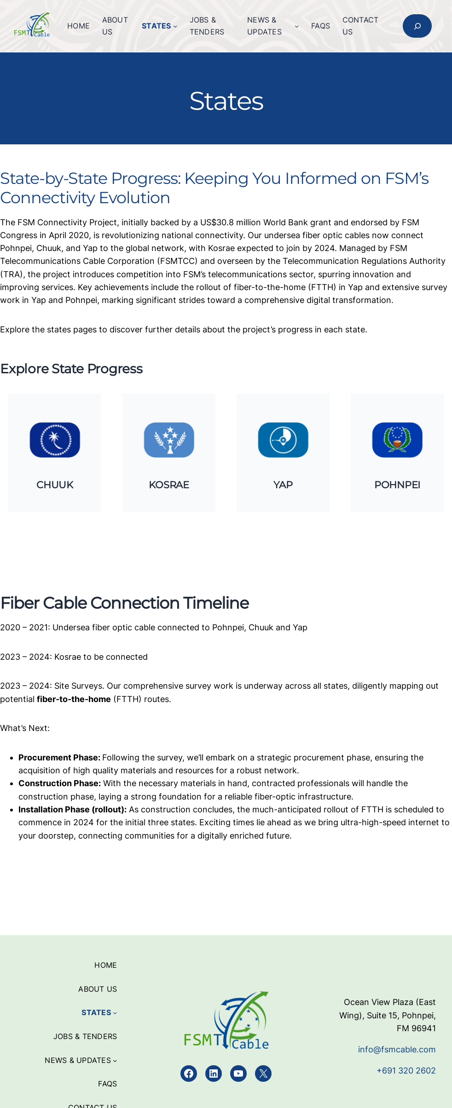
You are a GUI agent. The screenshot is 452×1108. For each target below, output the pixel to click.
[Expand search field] (417, 26)
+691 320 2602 (406, 1070)
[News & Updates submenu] (297, 26)
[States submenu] (175, 26)
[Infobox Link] (55, 452)
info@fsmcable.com (397, 1049)
